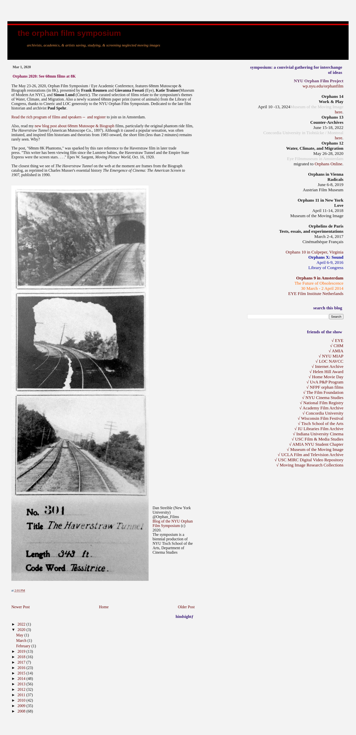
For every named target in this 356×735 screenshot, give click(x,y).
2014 (22, 678)
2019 (22, 651)
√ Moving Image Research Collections (309, 464)
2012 (22, 689)
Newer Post (20, 607)
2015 (22, 673)
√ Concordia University (322, 413)
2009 (22, 706)
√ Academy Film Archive (321, 407)
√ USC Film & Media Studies (317, 439)
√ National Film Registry (321, 402)
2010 (22, 700)
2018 (22, 657)
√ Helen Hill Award (326, 371)
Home (104, 607)
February (23, 646)
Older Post (186, 607)
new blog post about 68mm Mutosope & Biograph (75, 126)
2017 (22, 662)
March (21, 640)
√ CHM (336, 345)
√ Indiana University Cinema (318, 433)
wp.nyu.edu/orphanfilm (323, 86)
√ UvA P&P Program (325, 381)
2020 (22, 630)
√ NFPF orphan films (324, 387)
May (20, 635)
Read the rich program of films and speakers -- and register (59, 117)
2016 (22, 668)
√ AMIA (336, 350)
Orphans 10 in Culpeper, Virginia (314, 252)
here (338, 111)
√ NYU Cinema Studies (322, 397)
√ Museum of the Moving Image (315, 449)
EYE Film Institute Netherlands (315, 293)
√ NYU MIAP (330, 356)
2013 (22, 684)
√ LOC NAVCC (329, 361)
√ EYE (337, 340)
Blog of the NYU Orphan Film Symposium (173, 523)
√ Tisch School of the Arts (320, 423)
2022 (22, 624)
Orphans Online (328, 163)
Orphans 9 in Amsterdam (319, 277)
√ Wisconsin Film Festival (320, 418)
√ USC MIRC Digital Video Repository (308, 459)
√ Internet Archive (327, 366)
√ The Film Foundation (323, 392)
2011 (22, 695)
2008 (22, 711)
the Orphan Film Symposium (69, 33)
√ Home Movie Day (326, 376)
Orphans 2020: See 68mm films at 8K (44, 76)
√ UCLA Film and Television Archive (310, 454)
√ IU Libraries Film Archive (318, 428)
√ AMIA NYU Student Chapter (316, 444)
